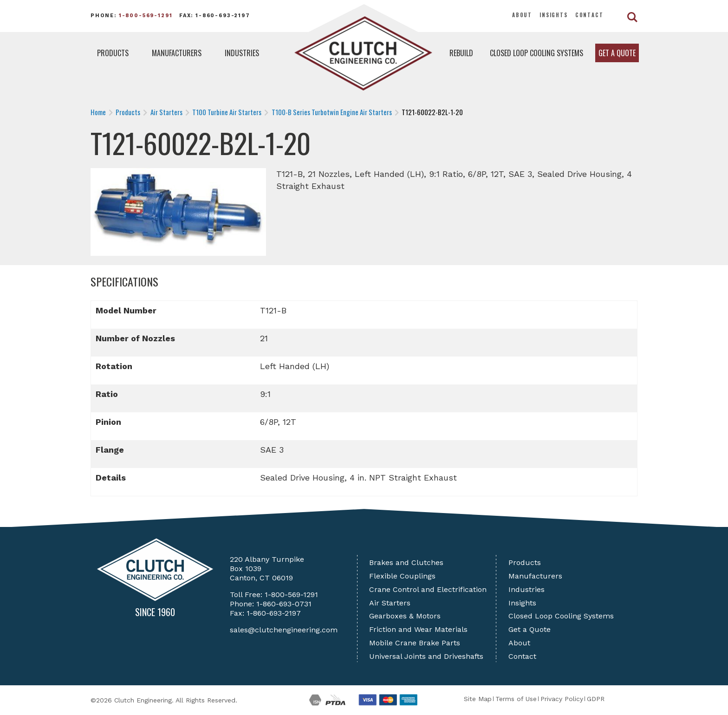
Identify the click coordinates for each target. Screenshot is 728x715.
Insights (554, 15)
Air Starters (389, 602)
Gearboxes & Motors (405, 615)
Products (113, 52)
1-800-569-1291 (146, 16)
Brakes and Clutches (406, 562)
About (522, 15)
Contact (589, 15)
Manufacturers (177, 52)
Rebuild (461, 52)
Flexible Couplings (402, 576)
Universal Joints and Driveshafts (426, 656)
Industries (242, 52)
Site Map (478, 698)
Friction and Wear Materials (418, 629)
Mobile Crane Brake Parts (414, 642)
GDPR (595, 698)
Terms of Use (516, 698)
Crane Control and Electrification (428, 589)
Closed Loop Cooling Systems (536, 52)
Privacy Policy (561, 698)
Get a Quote (617, 52)
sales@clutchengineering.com (284, 629)
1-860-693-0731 (284, 603)
